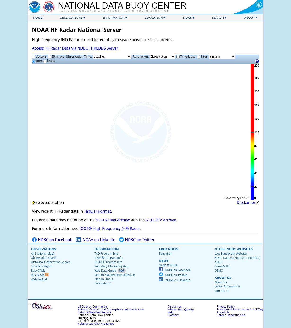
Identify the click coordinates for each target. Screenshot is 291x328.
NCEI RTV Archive (161, 220)
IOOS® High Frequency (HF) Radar (109, 228)
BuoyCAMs (38, 271)
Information (114, 17)
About (249, 17)
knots (49, 61)
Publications (102, 283)
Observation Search (44, 258)
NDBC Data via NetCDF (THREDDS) (237, 258)
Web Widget (39, 279)
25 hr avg (56, 57)
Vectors (39, 57)
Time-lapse (186, 57)
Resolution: (154, 57)
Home (38, 17)
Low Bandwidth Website (231, 253)
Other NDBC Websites (234, 249)
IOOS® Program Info (108, 262)
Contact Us (222, 291)
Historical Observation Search (50, 262)
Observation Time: (98, 57)
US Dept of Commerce (92, 307)
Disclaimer (246, 202)
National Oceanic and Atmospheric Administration (110, 309)
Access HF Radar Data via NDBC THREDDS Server (75, 48)
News (187, 17)
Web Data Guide (105, 271)
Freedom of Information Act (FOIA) (240, 309)
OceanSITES (222, 266)
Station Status (103, 279)
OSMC (219, 271)
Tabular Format (97, 211)
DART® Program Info (108, 258)
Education (154, 17)
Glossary (173, 315)
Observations (71, 17)
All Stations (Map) (42, 253)
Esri (242, 198)
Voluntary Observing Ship (111, 266)
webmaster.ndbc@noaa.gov (95, 324)
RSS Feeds (39, 275)
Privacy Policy (226, 307)
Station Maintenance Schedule (114, 275)
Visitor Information (227, 286)
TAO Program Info (106, 253)
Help (170, 312)
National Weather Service (94, 312)
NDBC (218, 262)
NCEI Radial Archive (113, 220)
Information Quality (180, 309)
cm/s (37, 61)
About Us (223, 277)
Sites (202, 57)
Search (218, 17)
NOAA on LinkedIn (95, 239)
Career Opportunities (231, 315)
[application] (141, 132)
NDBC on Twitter (136, 239)
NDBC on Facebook (52, 239)
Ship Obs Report (42, 266)
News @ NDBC (168, 265)
